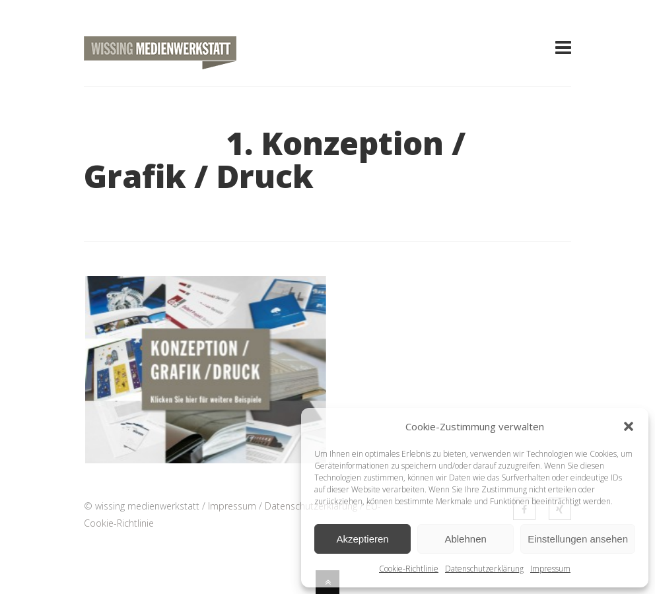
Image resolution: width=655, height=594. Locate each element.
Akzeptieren (362, 538)
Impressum (550, 568)
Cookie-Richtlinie (408, 568)
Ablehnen (465, 538)
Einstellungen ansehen (578, 538)
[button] (628, 426)
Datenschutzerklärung (484, 568)
